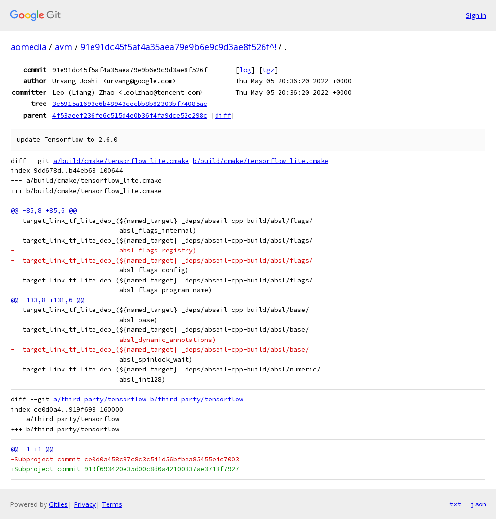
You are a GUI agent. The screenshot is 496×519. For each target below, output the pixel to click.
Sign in (476, 15)
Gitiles (58, 504)
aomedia (28, 47)
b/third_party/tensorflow (196, 399)
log (245, 69)
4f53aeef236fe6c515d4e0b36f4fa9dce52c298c (129, 115)
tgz (268, 69)
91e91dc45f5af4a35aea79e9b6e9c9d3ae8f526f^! (178, 47)
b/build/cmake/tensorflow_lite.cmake (260, 161)
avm (63, 47)
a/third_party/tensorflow (99, 399)
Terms (112, 504)
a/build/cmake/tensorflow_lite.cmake (121, 161)
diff (223, 115)
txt (455, 504)
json (478, 504)
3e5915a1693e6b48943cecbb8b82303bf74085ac (129, 103)
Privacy (85, 504)
